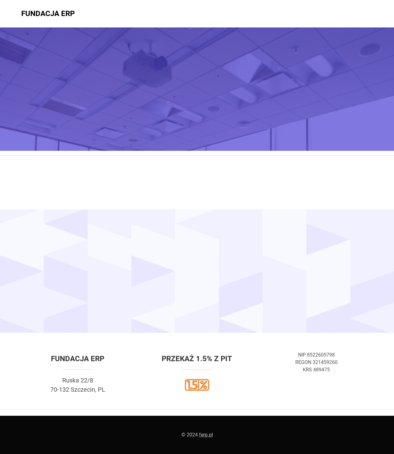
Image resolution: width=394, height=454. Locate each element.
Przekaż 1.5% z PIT (197, 358)
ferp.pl (206, 435)
